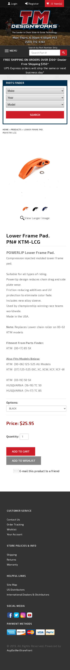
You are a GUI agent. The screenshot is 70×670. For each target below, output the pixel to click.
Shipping (12, 554)
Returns (11, 559)
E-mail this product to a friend (39, 471)
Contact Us (13, 519)
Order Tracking (15, 524)
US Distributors (16, 589)
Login (12, 3)
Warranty (12, 564)
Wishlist (12, 529)
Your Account (14, 534)
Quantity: (12, 436)
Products (16, 129)
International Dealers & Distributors (28, 594)
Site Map (12, 584)
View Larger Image (37, 218)
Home (6, 129)
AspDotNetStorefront (19, 650)
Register (32, 3)
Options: (12, 402)
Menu (13, 50)
